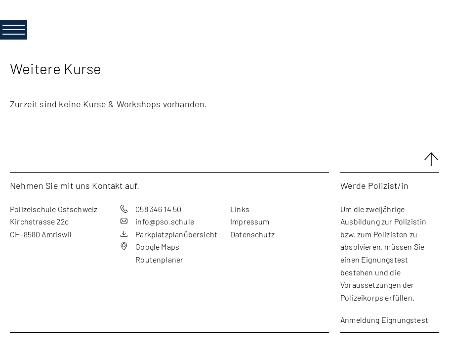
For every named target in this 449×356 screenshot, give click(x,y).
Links (239, 209)
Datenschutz (252, 234)
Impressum (250, 221)
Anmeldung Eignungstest (384, 319)
